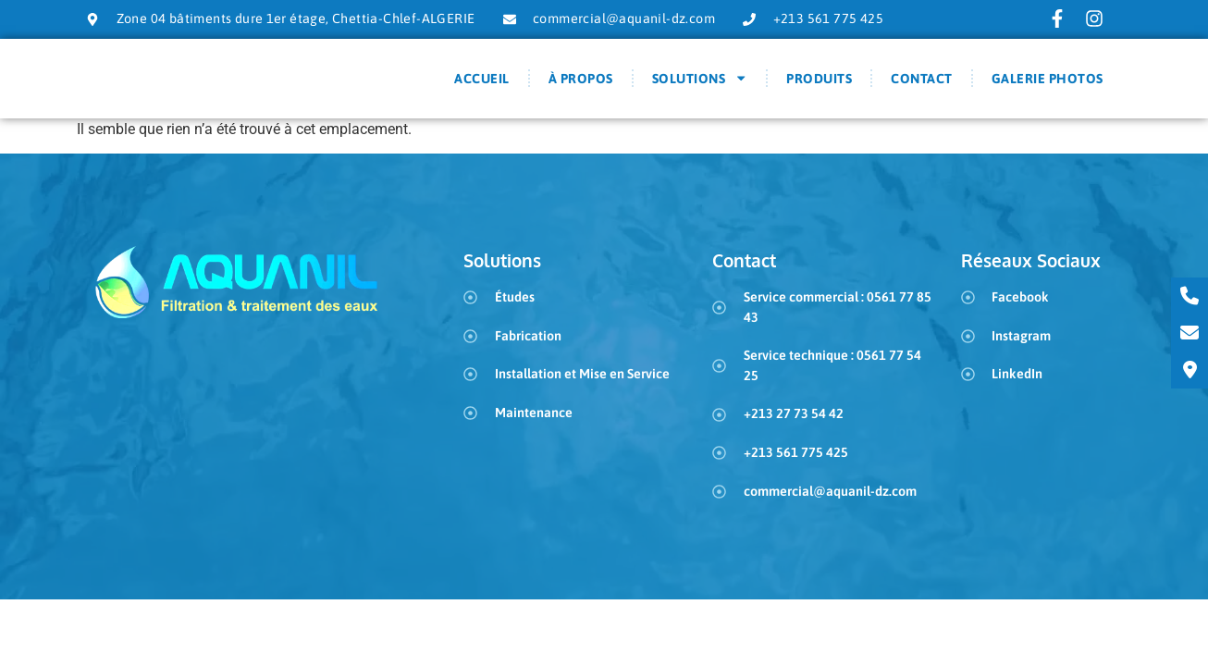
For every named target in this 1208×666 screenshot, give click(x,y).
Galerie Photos (1047, 84)
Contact (922, 84)
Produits (819, 84)
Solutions (700, 84)
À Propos (581, 84)
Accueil (482, 84)
